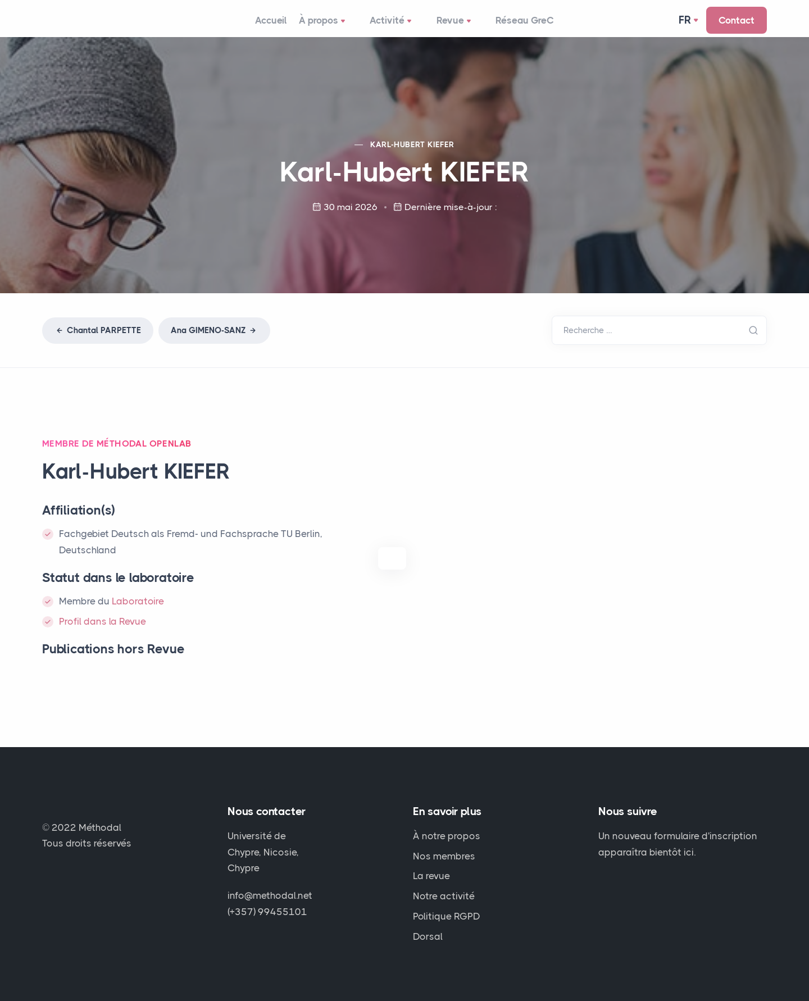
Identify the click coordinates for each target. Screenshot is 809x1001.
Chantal (97, 340)
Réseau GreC (526, 24)
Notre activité (444, 896)
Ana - (214, 340)
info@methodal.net (270, 895)
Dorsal (428, 936)
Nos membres (444, 856)
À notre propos (446, 835)
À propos (333, 26)
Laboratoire (138, 610)
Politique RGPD (446, 916)
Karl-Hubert (412, 153)
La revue (431, 875)
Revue (458, 26)
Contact (737, 24)
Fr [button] (685, 24)
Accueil (270, 24)
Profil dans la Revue (102, 630)
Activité (399, 26)
